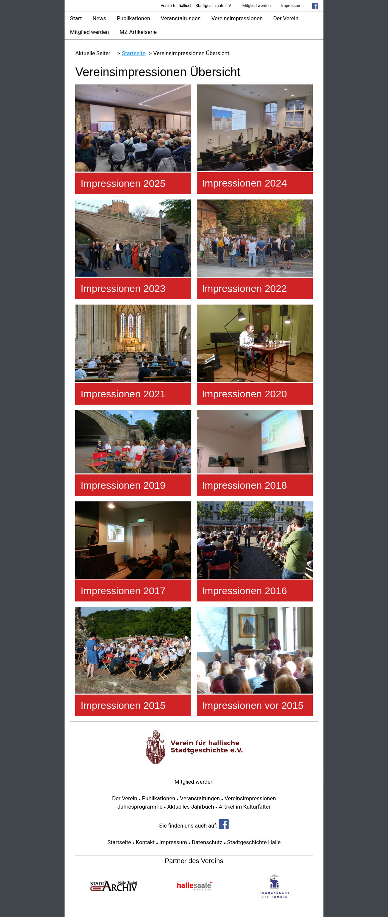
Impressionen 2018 (244, 485)
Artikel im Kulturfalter (245, 807)
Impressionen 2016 (244, 590)
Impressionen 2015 (123, 705)
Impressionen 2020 (244, 393)
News (99, 18)
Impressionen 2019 (123, 485)
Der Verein (285, 18)
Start (76, 18)
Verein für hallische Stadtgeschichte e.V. (196, 5)
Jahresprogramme (139, 807)
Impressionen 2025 (123, 183)
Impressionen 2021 (123, 393)
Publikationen (133, 18)
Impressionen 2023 (123, 288)
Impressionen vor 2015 (252, 705)
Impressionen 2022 (244, 288)
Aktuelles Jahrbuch (190, 807)
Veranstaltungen (181, 18)
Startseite (119, 842)
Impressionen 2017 (123, 590)
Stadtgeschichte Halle (254, 842)
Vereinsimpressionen (237, 18)
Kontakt (145, 842)
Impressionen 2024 (244, 183)
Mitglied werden (256, 5)
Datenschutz (207, 842)
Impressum (291, 5)
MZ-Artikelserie (138, 32)
